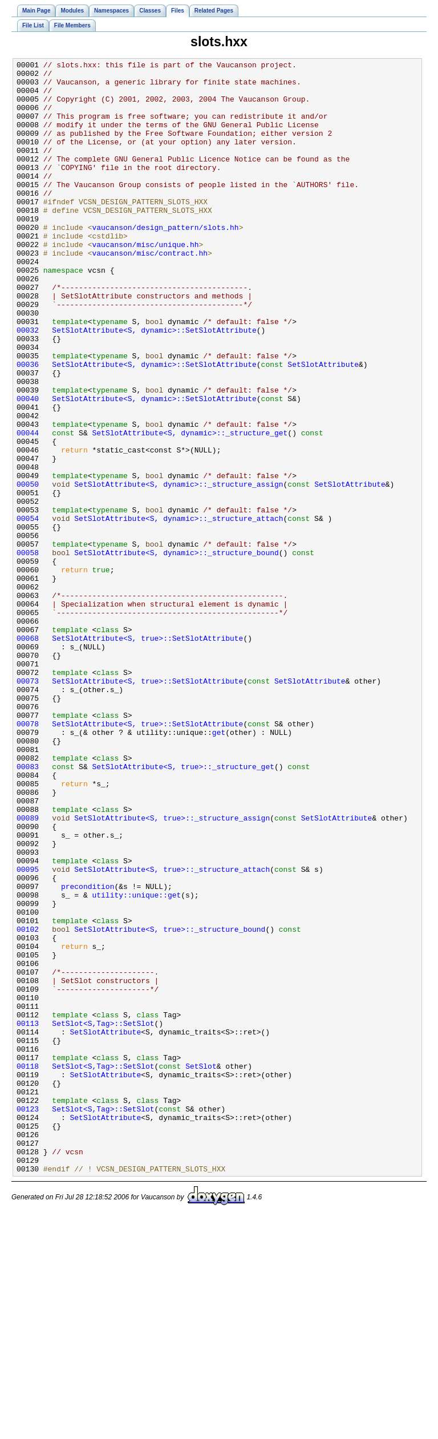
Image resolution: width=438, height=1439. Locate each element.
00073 (28, 806)
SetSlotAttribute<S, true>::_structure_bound (169, 1103)
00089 (28, 970)
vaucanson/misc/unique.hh (145, 282)
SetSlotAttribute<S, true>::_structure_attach (172, 1031)
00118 (28, 1268)
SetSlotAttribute (323, 426)
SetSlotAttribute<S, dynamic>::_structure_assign (178, 569)
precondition (88, 1052)
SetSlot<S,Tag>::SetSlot (103, 1216)
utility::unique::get (136, 1062)
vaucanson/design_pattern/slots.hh (165, 261)
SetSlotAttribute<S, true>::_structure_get (183, 908)
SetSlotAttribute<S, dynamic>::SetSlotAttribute (154, 384)
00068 (28, 754)
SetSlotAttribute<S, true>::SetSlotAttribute (147, 754)
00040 (28, 467)
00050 (28, 569)
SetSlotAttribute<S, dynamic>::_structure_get (189, 508)
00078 (28, 857)
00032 (28, 384)
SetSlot (201, 1268)
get (218, 867)
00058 (28, 651)
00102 (28, 1103)
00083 (28, 908)
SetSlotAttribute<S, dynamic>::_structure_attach (178, 610)
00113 (28, 1216)
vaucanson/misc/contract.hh (150, 292)
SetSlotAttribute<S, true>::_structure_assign (172, 970)
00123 (28, 1319)
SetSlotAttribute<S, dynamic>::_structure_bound (176, 651)
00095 (28, 1031)
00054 (28, 610)
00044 (28, 508)
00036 (28, 426)
